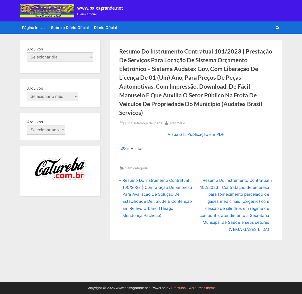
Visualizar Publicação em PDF (196, 134)
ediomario (177, 122)
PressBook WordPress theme (193, 288)
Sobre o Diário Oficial (70, 27)
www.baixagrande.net (100, 8)
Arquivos (35, 49)
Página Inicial (34, 27)
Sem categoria (136, 168)
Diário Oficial (105, 27)
